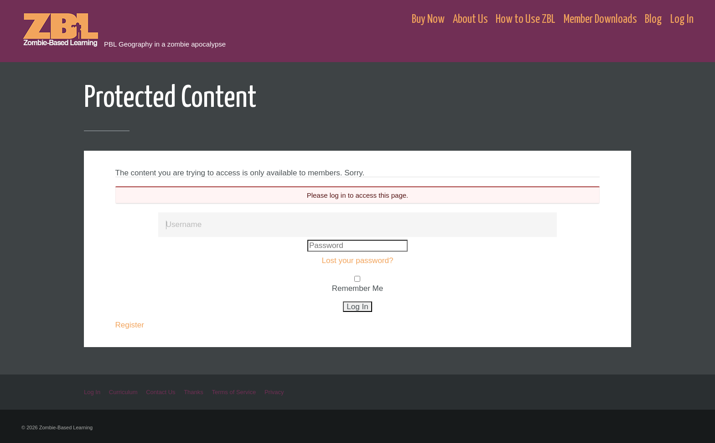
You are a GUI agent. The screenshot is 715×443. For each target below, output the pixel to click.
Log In (682, 19)
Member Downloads (600, 19)
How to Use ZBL (525, 19)
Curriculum (123, 392)
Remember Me (357, 288)
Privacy (274, 392)
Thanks (193, 392)
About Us (470, 19)
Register (129, 325)
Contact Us (160, 392)
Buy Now (428, 19)
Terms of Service (234, 392)
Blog (653, 19)
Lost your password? (358, 260)
